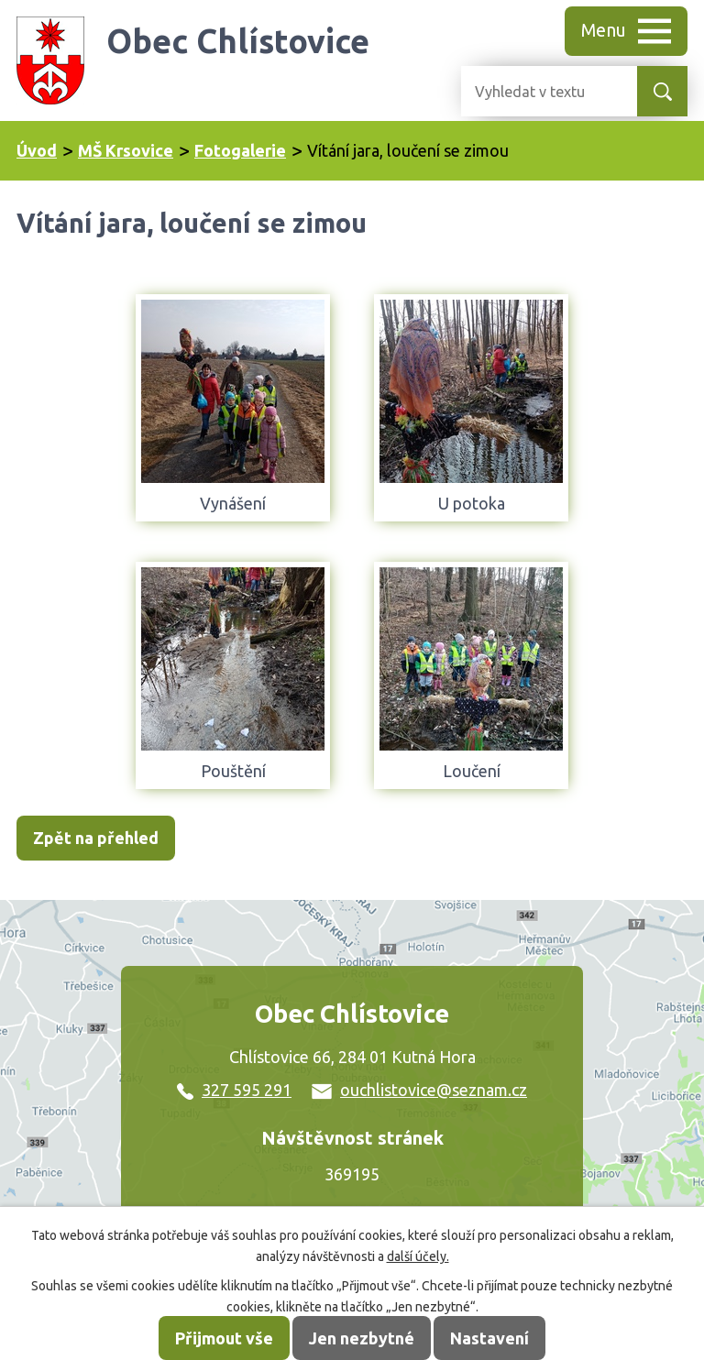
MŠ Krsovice (125, 150)
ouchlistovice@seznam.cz (419, 1089)
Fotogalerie (240, 150)
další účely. (418, 1256)
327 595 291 (234, 1089)
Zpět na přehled (96, 837)
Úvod (36, 150)
